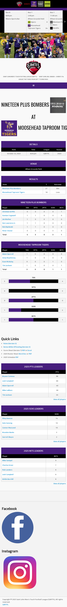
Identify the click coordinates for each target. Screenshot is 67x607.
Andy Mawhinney (9, 257)
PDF (23, 350)
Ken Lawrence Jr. (8, 223)
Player (4, 207)
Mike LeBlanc (7, 390)
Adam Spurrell (8, 254)
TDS (27, 207)
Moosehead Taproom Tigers (13, 192)
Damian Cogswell (9, 215)
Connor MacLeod (9, 427)
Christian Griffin (8, 211)
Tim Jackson (7, 265)
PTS (57, 372)
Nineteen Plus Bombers (11, 188)
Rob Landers (7, 469)
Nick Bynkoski (7, 226)
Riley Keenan (7, 418)
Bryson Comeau (8, 376)
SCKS (53, 207)
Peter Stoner (7, 230)
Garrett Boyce (7, 437)
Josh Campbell (8, 381)
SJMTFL (5, 604)
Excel (30, 350)
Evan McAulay (7, 261)
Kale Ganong (7, 423)
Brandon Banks (8, 432)
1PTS (35, 207)
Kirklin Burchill (7, 479)
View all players (59, 399)
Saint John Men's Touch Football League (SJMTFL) (20, 77)
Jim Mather (6, 219)
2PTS (44, 207)
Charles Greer (7, 465)
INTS (61, 207)
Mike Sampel (7, 460)
